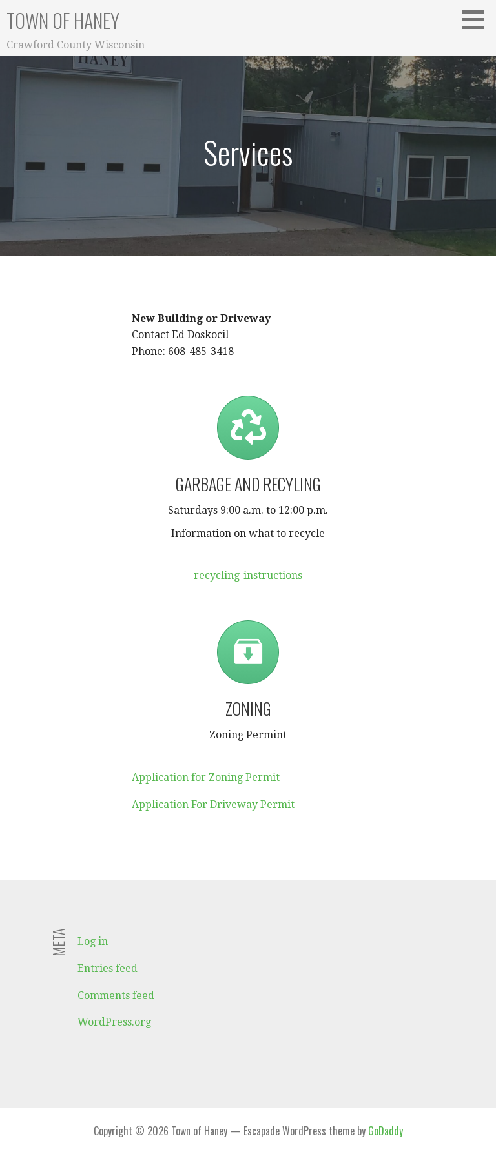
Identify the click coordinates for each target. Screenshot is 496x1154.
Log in (93, 941)
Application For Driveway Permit (213, 804)
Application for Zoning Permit (206, 777)
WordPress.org (114, 1022)
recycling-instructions (248, 575)
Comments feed (116, 995)
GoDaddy (385, 1131)
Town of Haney (62, 20)
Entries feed (108, 968)
